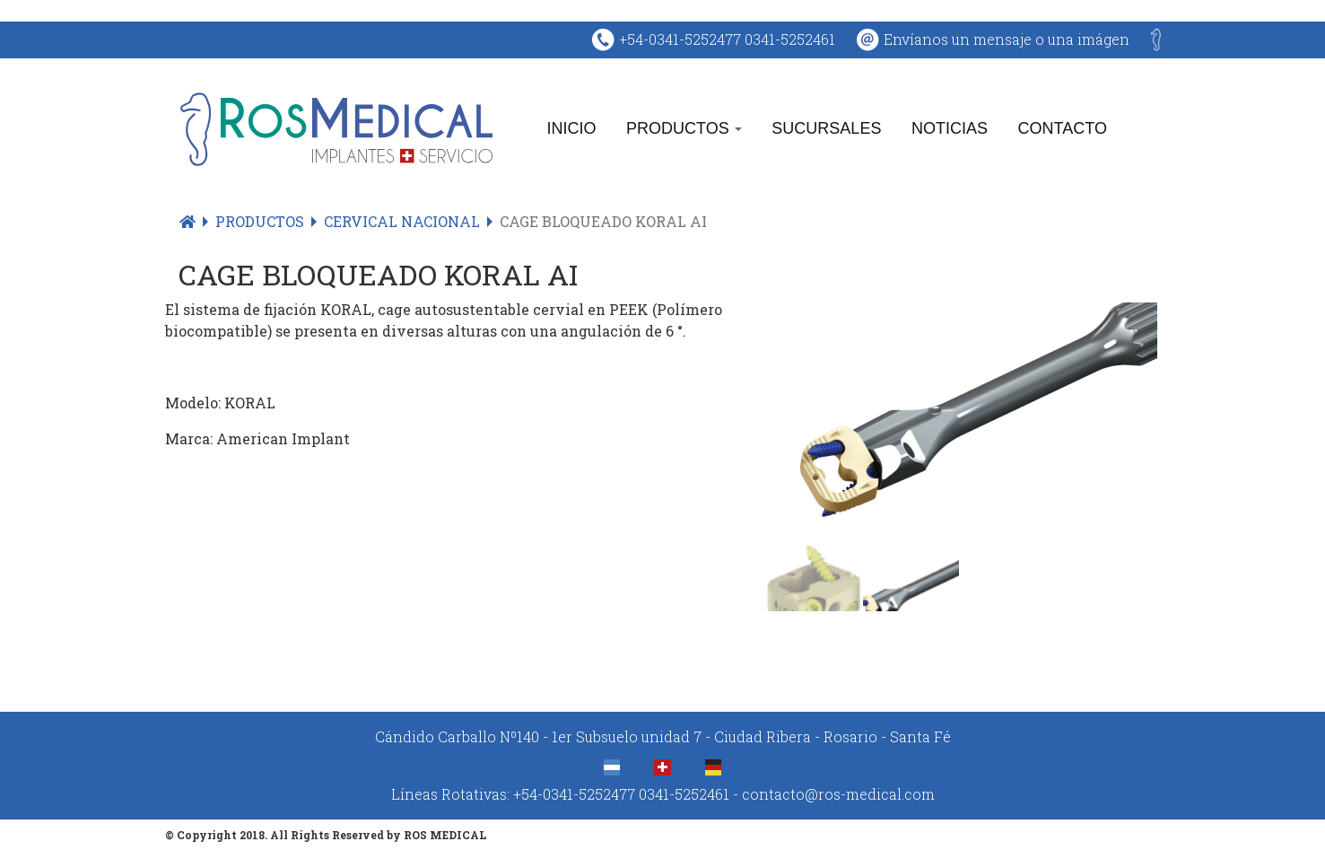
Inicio (572, 128)
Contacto (1062, 128)
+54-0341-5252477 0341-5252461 (727, 39)
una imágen (1088, 39)
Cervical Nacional (402, 221)
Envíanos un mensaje (959, 39)
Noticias (949, 128)
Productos (684, 128)
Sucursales (826, 128)
